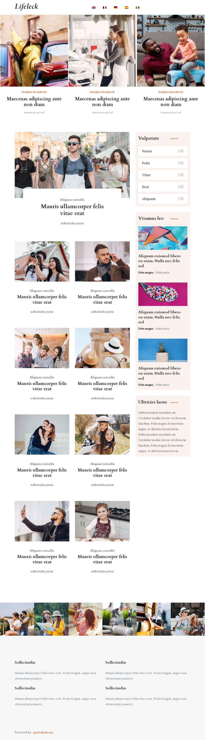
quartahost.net (43, 732)
